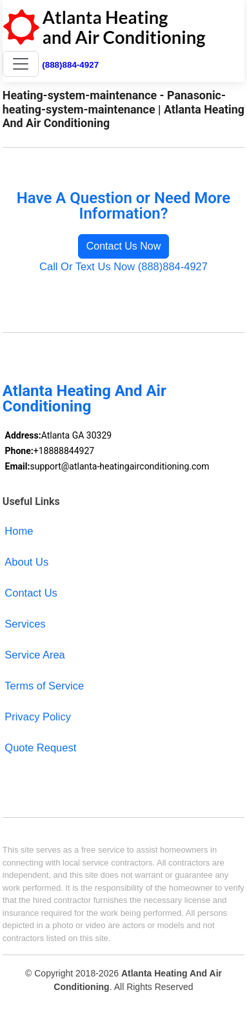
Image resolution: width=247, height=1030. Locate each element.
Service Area (34, 654)
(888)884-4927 (70, 65)
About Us (26, 562)
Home (19, 531)
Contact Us (31, 593)
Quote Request (40, 747)
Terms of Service (44, 685)
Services (25, 623)
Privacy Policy (38, 716)
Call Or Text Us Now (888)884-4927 (123, 266)
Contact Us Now (123, 246)
